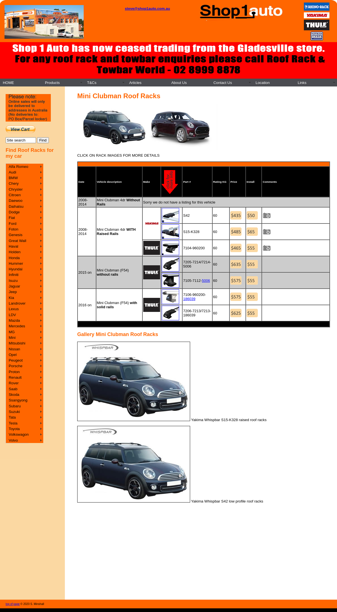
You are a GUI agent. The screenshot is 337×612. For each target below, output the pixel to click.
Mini (12, 337)
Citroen (15, 195)
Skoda (14, 394)
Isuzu (13, 280)
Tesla (13, 423)
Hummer (16, 263)
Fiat (12, 218)
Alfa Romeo (18, 167)
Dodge (14, 212)
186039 (189, 299)
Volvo (13, 440)
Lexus (14, 309)
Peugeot (16, 360)
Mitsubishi (17, 343)
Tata (12, 417)
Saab (13, 389)
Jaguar (14, 286)
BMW (13, 178)
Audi (12, 172)
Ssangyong (18, 400)
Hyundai (15, 269)
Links (302, 83)
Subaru (15, 406)
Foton (13, 229)
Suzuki (14, 412)
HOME (8, 83)
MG (12, 332)
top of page (13, 604)
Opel (13, 355)
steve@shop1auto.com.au (147, 8)
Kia (11, 298)
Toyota (14, 429)
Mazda (14, 320)
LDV (12, 315)
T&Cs (91, 83)
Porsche (15, 366)
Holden (15, 252)
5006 (206, 280)
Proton (14, 372)
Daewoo (15, 200)
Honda (14, 258)
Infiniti (14, 275)
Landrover (17, 303)
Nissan (14, 349)
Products (52, 83)
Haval (13, 246)
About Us (179, 83)
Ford (12, 223)
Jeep (13, 292)
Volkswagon (19, 434)
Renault (15, 377)
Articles (135, 83)
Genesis (15, 235)
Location (263, 83)
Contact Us (222, 83)
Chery (14, 183)
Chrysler (16, 189)
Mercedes (17, 326)
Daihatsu (16, 206)
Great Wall (17, 241)
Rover (14, 383)
